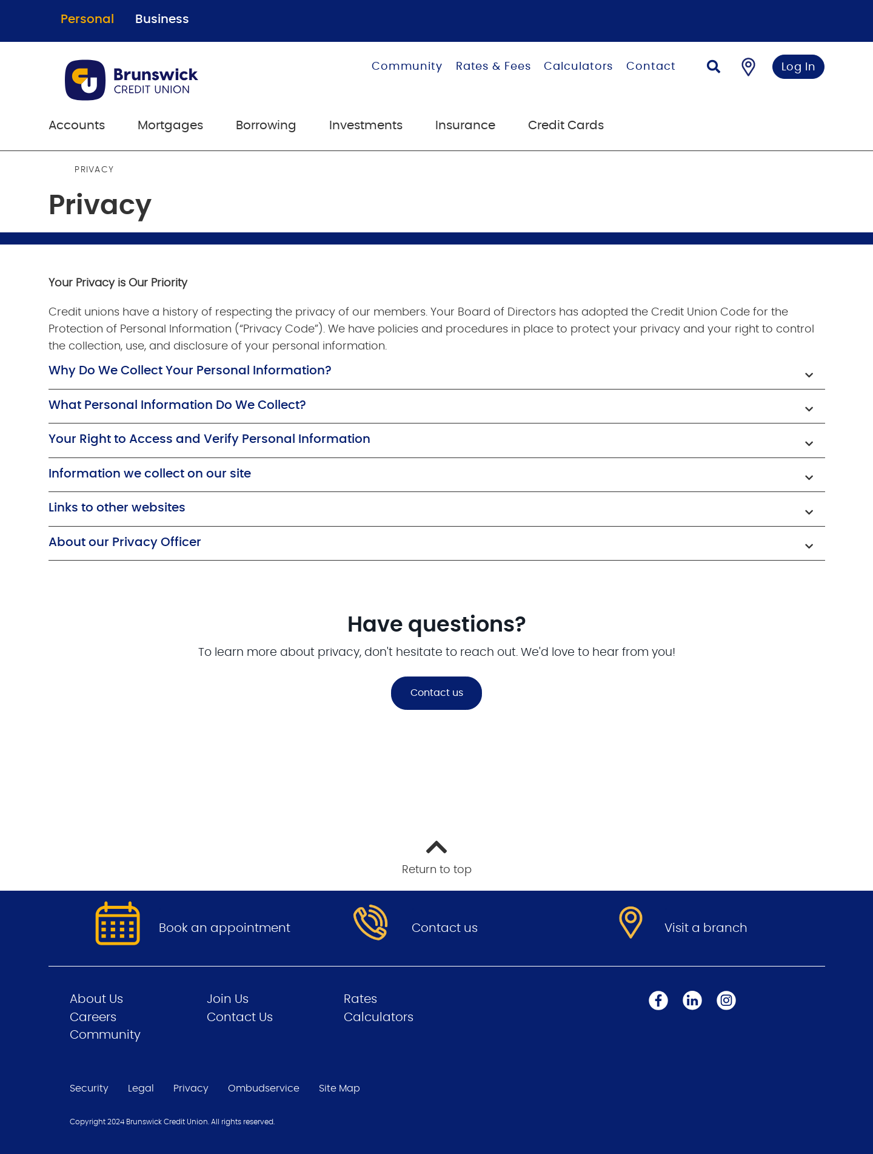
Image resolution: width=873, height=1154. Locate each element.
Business (162, 19)
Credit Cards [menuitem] (566, 126)
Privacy (191, 1088)
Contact (650, 66)
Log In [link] (798, 67)
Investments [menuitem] (366, 126)
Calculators (578, 66)
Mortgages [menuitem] (170, 126)
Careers (93, 1017)
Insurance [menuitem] (465, 126)
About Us (96, 999)
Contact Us (240, 1017)
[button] (436, 372)
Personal (87, 19)
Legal (141, 1088)
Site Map (339, 1088)
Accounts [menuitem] (76, 126)
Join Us (228, 999)
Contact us (436, 693)
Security (89, 1088)
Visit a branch (706, 928)
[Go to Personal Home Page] (169, 80)
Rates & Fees (493, 66)
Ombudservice (263, 1088)
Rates (360, 999)
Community (407, 66)
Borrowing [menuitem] (266, 126)
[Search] (713, 68)
